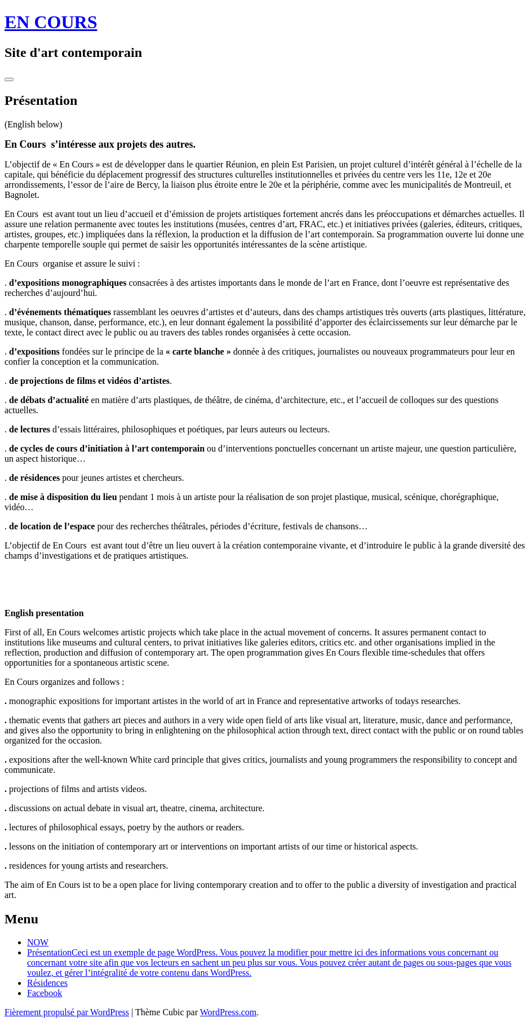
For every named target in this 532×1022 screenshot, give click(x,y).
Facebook (44, 993)
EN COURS (51, 22)
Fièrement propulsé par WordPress (67, 1012)
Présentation (269, 962)
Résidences (47, 983)
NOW (37, 942)
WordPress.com (228, 1012)
